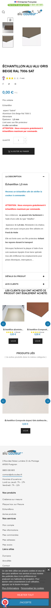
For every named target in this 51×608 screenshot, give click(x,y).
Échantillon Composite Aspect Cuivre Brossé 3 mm (37, 325)
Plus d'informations (10, 588)
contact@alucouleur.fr (12, 469)
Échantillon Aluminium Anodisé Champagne (13, 325)
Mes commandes (10, 530)
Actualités (6, 556)
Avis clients (11, 279)
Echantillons (7, 504)
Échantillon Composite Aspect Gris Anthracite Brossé (25, 415)
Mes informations (10, 525)
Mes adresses (8, 535)
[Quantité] (18, 135)
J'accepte (25, 602)
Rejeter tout (25, 595)
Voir (13, 336)
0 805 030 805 (25, 5)
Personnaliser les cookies (32, 588)
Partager (3, 84)
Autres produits (9, 509)
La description (13, 172)
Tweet (9, 84)
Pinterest (15, 84)
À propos (6, 551)
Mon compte (8, 520)
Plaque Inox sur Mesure (13, 499)
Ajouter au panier (18, 146)
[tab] (25, 171)
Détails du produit (15, 271)
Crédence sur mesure (12, 494)
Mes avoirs (7, 540)
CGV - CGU (7, 566)
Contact (6, 561)
